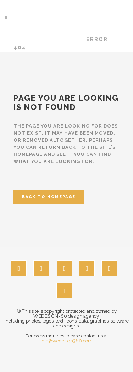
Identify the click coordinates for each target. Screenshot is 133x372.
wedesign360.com (45, 39)
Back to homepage (49, 197)
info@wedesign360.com (66, 340)
